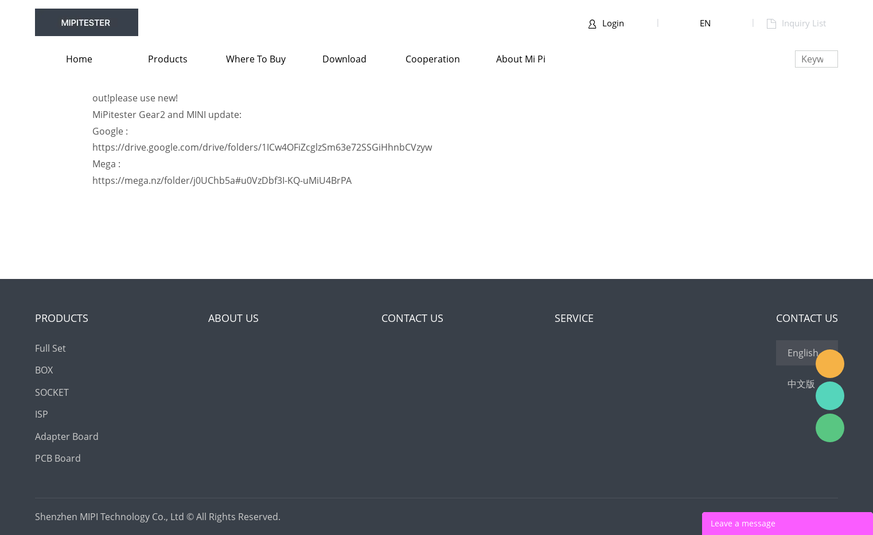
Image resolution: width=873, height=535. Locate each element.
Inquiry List (796, 23)
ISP (41, 414)
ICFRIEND (830, 395)
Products (168, 59)
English (803, 353)
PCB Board (58, 458)
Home (79, 59)
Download (344, 59)
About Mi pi (520, 59)
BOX (44, 370)
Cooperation (433, 59)
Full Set (50, 348)
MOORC (830, 363)
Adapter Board (67, 436)
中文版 (801, 383)
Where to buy (256, 59)
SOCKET (52, 392)
